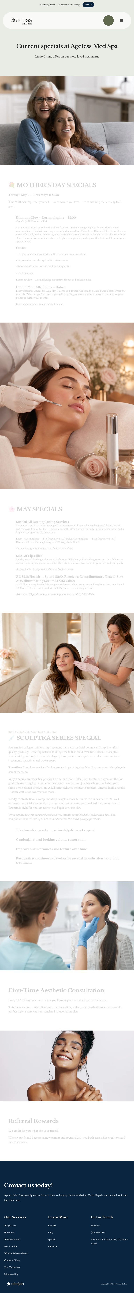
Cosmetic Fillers (12, 1260)
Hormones (9, 1232)
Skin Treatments (12, 1267)
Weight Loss (10, 1225)
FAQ (50, 1232)
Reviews (52, 1225)
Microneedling (11, 1274)
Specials (52, 1239)
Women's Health (12, 1239)
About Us (52, 1246)
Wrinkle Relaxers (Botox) (16, 1253)
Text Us (88, 4)
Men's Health (10, 1246)
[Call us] (108, 20)
